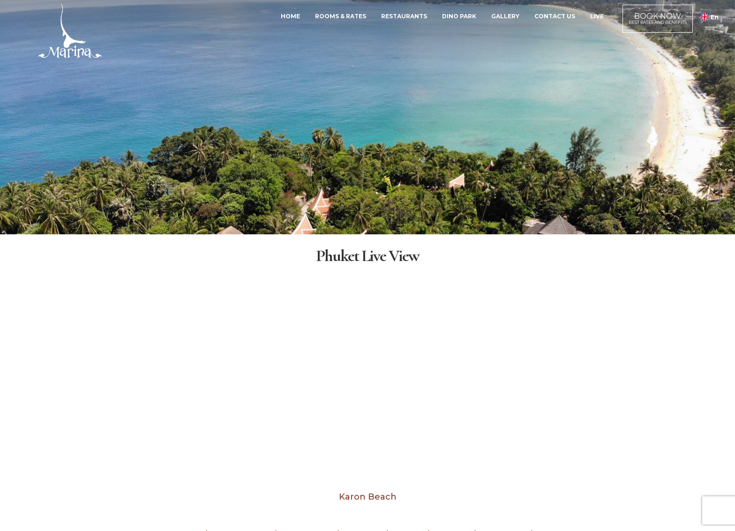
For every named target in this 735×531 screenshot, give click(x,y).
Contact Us (554, 16)
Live (597, 16)
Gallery (505, 16)
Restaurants (404, 16)
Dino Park (459, 16)
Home (290, 16)
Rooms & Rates (340, 16)
